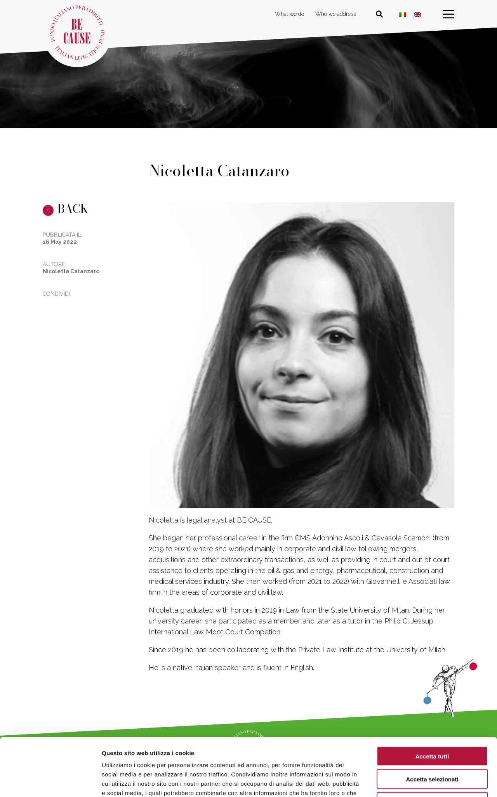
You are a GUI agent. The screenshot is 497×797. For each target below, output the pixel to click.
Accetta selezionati (432, 724)
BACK (65, 208)
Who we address (335, 14)
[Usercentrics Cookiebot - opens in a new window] (50, 782)
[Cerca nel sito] (379, 14)
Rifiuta (432, 747)
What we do (289, 14)
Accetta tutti (432, 701)
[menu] (448, 14)
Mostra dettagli (408, 781)
